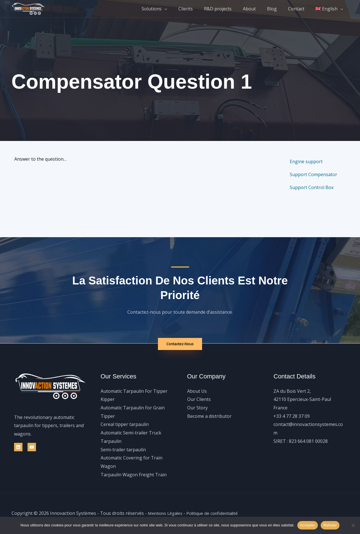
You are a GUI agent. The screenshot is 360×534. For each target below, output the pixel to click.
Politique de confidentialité (217, 513)
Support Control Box (312, 187)
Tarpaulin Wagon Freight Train (134, 475)
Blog (277, 9)
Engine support (306, 161)
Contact (299, 9)
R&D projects (228, 9)
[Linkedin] (18, 447)
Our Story (197, 408)
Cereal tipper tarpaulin (125, 424)
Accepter (307, 525)
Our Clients (199, 399)
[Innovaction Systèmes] (28, 8)
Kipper (108, 399)
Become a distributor (209, 416)
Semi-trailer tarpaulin (123, 450)
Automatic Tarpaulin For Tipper (134, 391)
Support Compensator (313, 174)
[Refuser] (353, 525)
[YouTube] (32, 447)
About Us (197, 391)
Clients (198, 9)
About (257, 9)
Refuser (330, 525)
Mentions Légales (166, 513)
